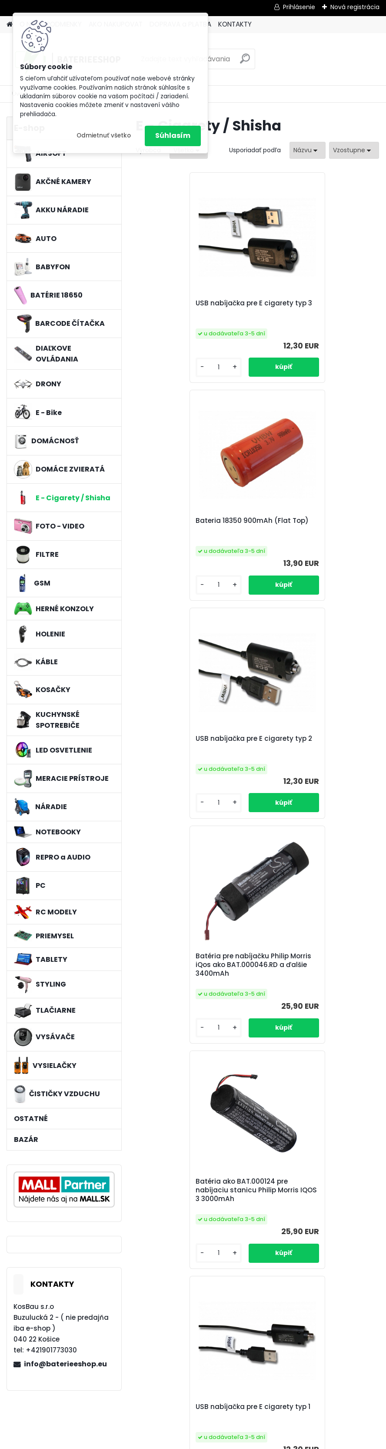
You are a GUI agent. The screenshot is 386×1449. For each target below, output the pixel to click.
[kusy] (164, 367)
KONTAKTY (235, 24)
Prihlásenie (299, 7)
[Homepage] (10, 24)
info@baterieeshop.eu (65, 1364)
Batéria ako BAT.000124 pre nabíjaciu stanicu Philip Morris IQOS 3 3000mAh (191, 763)
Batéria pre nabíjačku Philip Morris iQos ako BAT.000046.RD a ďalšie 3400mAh (313, 533)
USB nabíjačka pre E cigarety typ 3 (194, 307)
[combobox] (308, 150)
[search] (245, 62)
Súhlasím (172, 136)
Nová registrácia (354, 7)
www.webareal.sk (228, 1440)
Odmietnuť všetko (104, 135)
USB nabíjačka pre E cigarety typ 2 (194, 530)
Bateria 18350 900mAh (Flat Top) (314, 307)
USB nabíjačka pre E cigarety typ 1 (316, 761)
